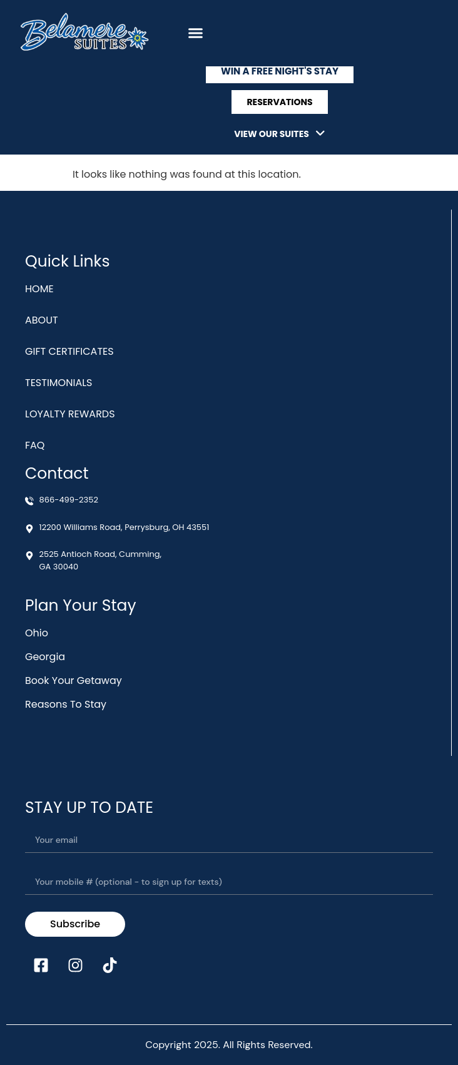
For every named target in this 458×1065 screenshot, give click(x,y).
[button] (196, 33)
